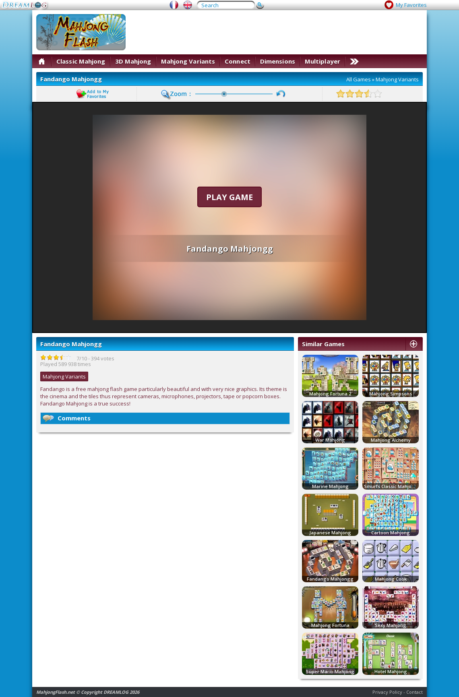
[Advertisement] (396, 39)
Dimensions (277, 61)
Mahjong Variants (188, 61)
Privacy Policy (387, 692)
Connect (237, 61)
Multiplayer (322, 61)
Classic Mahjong (80, 61)
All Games (358, 79)
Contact (414, 692)
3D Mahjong (133, 61)
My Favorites (411, 4)
